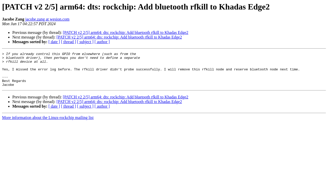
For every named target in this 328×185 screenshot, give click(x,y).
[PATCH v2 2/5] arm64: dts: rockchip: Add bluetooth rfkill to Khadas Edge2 (125, 32)
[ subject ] (85, 42)
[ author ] (102, 42)
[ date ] (54, 42)
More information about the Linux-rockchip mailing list (48, 124)
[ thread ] (68, 42)
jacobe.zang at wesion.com (47, 19)
